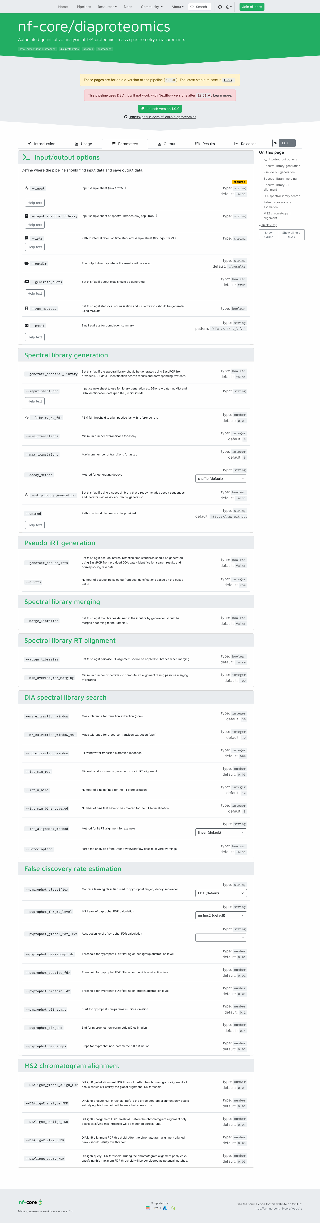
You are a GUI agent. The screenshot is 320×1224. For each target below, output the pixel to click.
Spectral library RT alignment (69, 640)
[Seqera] (148, 1207)
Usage (83, 144)
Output (166, 144)
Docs (128, 7)
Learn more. (222, 95)
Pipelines (84, 7)
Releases (245, 144)
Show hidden (268, 235)
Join (252, 7)
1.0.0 (286, 143)
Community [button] (150, 7)
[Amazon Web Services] (156, 1207)
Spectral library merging (61, 601)
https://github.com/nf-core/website (278, 1208)
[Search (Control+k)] (199, 7)
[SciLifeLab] (173, 1207)
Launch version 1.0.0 (160, 109)
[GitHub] (220, 7)
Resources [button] (106, 7)
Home (63, 7)
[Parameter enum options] (221, 478)
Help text (35, 203)
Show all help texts (291, 235)
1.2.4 (228, 80)
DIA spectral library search (64, 697)
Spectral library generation (65, 355)
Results (205, 144)
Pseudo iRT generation (58, 543)
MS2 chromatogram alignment (70, 1065)
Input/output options (61, 157)
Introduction (41, 144)
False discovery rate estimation (72, 868)
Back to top (268, 225)
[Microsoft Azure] (165, 1207)
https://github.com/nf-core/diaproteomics (160, 117)
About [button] (176, 7)
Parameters (125, 144)
